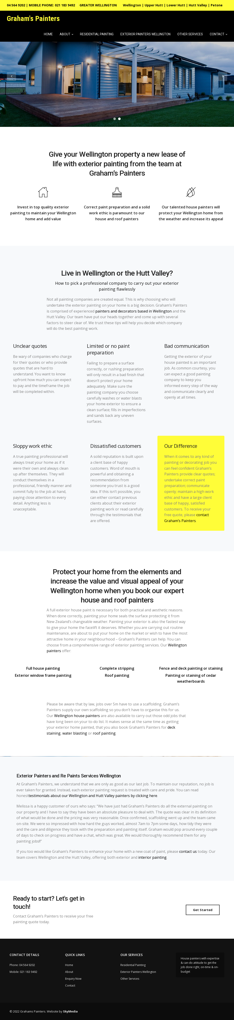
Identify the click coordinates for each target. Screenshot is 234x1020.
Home (48, 34)
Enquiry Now (73, 979)
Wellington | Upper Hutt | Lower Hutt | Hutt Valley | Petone (173, 5)
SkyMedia (70, 1011)
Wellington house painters (77, 715)
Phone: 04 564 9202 (22, 965)
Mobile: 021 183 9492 (23, 972)
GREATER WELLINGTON (98, 5)
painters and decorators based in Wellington (133, 311)
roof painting (104, 733)
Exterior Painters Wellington (145, 34)
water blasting (74, 733)
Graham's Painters (33, 18)
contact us (188, 851)
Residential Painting (97, 34)
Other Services (190, 34)
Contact (217, 34)
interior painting (152, 857)
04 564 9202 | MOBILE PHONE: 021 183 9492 (41, 5)
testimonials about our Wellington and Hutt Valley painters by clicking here (93, 795)
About (65, 34)
